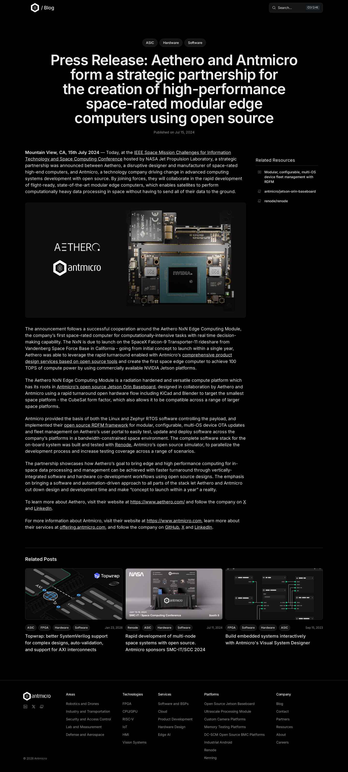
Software (195, 43)
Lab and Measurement (84, 727)
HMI (126, 734)
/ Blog (47, 8)
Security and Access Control (88, 719)
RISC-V (128, 719)
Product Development (175, 719)
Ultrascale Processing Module (227, 711)
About (281, 734)
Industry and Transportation (88, 711)
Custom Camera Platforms (225, 719)
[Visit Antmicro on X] (33, 706)
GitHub (172, 527)
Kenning (210, 758)
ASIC (150, 43)
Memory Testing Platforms (225, 727)
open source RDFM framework (96, 425)
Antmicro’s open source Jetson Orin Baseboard (106, 386)
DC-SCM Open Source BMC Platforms (234, 734)
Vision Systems (134, 742)
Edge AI (164, 734)
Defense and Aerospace (85, 734)
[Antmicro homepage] (37, 696)
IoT (125, 727)
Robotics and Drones (82, 704)
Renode (123, 444)
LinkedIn (43, 508)
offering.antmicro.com (82, 527)
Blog (279, 704)
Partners (283, 719)
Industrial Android (218, 742)
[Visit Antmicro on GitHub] (42, 706)
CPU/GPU (130, 711)
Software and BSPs (173, 704)
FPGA (127, 704)
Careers (282, 742)
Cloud (162, 711)
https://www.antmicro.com (174, 520)
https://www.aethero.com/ (157, 501)
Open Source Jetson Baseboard (229, 704)
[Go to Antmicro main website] (32, 7)
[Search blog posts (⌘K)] (294, 8)
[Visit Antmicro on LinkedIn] (25, 706)
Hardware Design (171, 727)
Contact (282, 711)
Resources (284, 727)
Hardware (171, 43)
